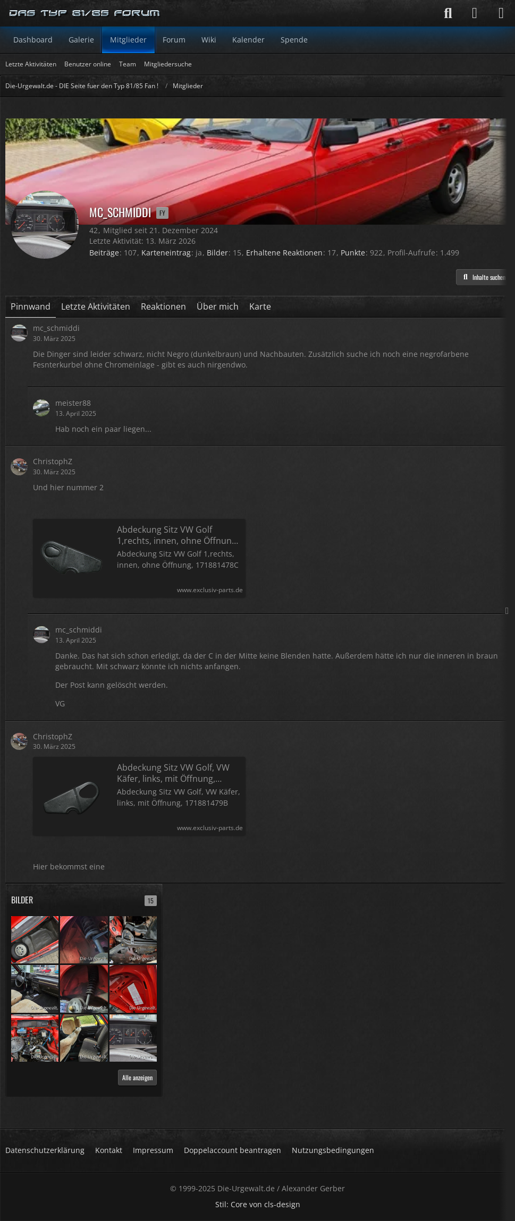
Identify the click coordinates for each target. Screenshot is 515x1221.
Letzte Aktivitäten (95, 306)
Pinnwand (30, 306)
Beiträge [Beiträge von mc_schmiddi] (104, 252)
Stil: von (257, 1204)
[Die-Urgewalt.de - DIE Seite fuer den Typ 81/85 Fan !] (85, 13)
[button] (483, 277)
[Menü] (501, 13)
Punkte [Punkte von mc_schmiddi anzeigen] (353, 252)
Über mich (218, 306)
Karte (260, 306)
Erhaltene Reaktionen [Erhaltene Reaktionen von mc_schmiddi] (284, 252)
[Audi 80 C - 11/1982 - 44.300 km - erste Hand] (34, 939)
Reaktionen (163, 306)
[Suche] (448, 13)
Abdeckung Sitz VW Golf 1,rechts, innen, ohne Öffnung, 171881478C (178, 535)
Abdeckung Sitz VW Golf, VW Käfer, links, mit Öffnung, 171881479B (173, 773)
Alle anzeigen (137, 1077)
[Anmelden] (474, 13)
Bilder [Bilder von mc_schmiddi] (217, 252)
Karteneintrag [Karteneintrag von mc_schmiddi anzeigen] (166, 252)
